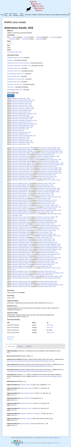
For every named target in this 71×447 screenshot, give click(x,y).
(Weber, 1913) (51, 173)
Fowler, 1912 (21, 271)
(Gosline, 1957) (21, 98)
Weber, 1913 (22, 173)
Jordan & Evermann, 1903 (24, 180)
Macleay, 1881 (20, 156)
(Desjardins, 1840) (23, 117)
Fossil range (10, 295)
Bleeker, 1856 (21, 202)
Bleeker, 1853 (21, 195)
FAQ (52, 14)
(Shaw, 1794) (20, 129)
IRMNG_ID (10, 30)
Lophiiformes (12, 39)
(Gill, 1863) (43, 266)
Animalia (14, 37)
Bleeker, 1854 (23, 235)
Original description (12, 300)
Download (64, 14)
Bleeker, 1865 (21, 246)
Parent (9, 50)
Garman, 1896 (21, 132)
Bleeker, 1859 (22, 110)
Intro (2, 14)
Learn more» (57, 442)
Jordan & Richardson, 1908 (26, 213)
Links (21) (28, 346)
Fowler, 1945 (22, 148)
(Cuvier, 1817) (22, 103)
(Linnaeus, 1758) (53, 159)
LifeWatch (57, 14)
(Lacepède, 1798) (23, 108)
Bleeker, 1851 (22, 284)
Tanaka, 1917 (21, 205)
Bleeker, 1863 (23, 153)
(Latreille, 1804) (22, 107)
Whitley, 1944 (21, 186)
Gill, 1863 (21, 137)
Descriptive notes (12, 306)
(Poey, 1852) (21, 273)
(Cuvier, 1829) (22, 118)
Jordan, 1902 (22, 140)
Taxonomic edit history (13, 319)
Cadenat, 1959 (22, 142)
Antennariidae (25, 39)
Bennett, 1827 (20, 232)
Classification (11, 35)
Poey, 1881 (19, 198)
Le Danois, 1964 (15, 79)
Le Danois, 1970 (23, 197)
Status (9, 41)
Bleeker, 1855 (21, 210)
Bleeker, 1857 (20, 219)
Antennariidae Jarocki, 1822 (14, 52)
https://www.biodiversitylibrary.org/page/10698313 (49, 376)
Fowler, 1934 (20, 208)
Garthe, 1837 (13, 68)
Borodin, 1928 (21, 175)
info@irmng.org (56, 437)
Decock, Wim (50, 332)
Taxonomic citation (12, 312)
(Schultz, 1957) (21, 154)
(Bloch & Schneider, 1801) (24, 113)
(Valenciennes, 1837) (24, 120)
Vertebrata (38, 37)
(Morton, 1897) (47, 220)
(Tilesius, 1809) (21, 256)
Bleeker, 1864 (22, 188)
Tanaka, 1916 (20, 139)
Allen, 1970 (20, 134)
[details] (51, 303)
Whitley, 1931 (13, 76)
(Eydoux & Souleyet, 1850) (25, 159)
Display (10, 95)
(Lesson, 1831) (22, 105)
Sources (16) (11, 346)
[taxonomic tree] (10, 336)
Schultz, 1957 (14, 57)
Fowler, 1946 (20, 234)
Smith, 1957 (21, 183)
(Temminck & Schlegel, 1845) (25, 276)
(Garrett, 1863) (22, 257)
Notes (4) (20, 346)
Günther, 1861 (13, 81)
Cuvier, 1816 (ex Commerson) (18, 63)
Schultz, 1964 (20, 115)
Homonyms (28, 14)
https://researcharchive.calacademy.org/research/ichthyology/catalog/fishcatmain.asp (29, 361)
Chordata (26, 37)
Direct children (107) (12, 93)
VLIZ (34, 437)
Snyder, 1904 (21, 112)
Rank (8, 45)
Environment (10, 290)
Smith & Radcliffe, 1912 (24, 135)
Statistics (35, 14)
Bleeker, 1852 (23, 252)
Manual (48, 14)
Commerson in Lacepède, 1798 (18, 65)
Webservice (42, 14)
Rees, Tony (50, 325)
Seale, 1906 (21, 217)
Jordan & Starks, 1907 (23, 100)
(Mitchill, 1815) (21, 185)
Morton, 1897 (21, 220)
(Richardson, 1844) (47, 156)
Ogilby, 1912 (21, 262)
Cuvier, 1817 (13, 71)
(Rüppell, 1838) (23, 164)
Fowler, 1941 (22, 176)
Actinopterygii (54, 37)
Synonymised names (13, 55)
